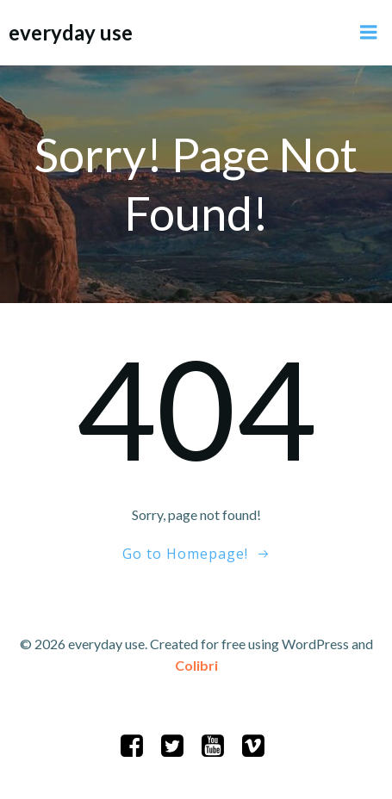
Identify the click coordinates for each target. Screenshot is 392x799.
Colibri (196, 665)
